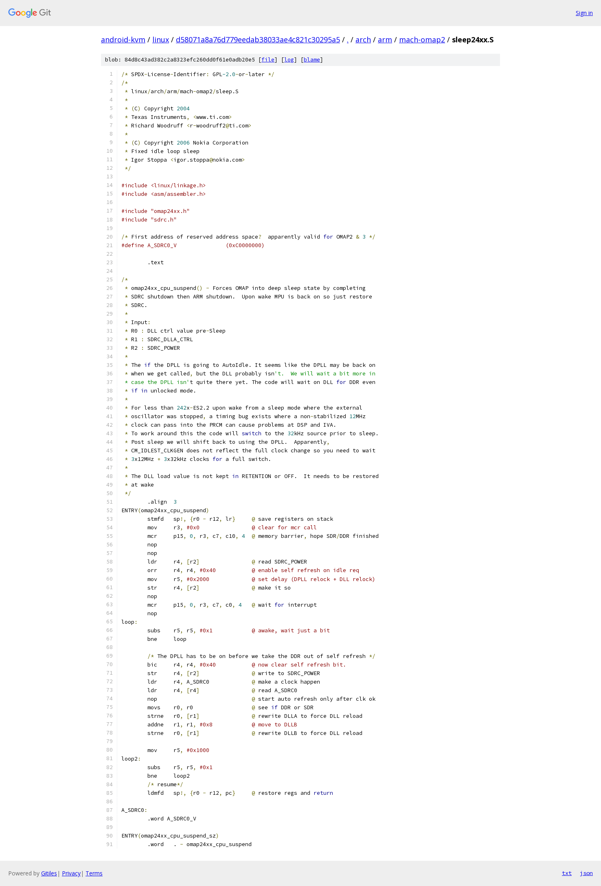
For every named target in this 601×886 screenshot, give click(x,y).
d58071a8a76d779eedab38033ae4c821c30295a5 (258, 39)
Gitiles (49, 873)
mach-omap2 (422, 39)
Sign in (584, 13)
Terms (94, 873)
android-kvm (123, 39)
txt (567, 873)
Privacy (71, 873)
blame (312, 59)
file (267, 59)
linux (160, 39)
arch (363, 39)
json (586, 873)
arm (385, 39)
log (289, 59)
